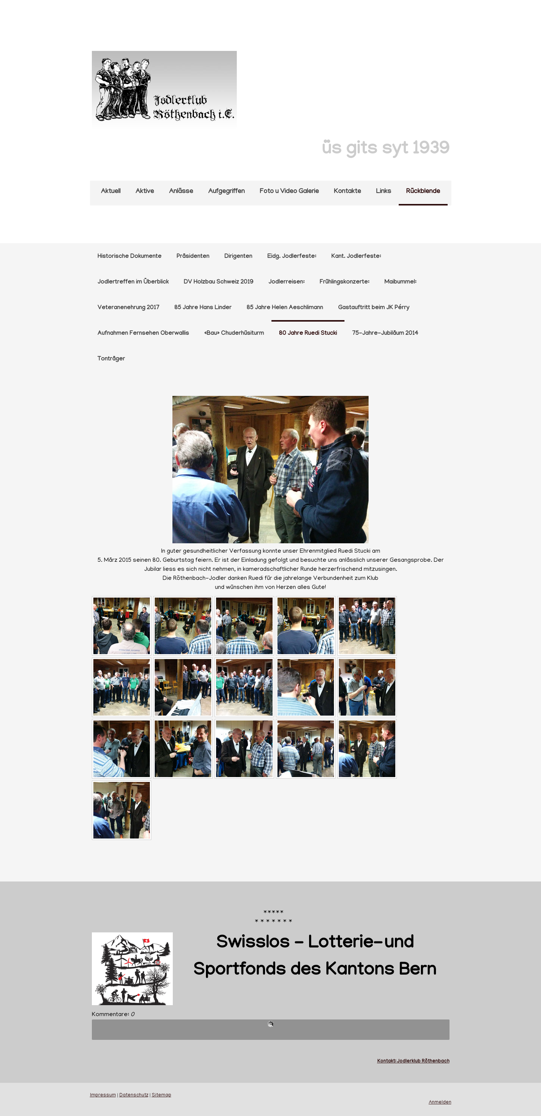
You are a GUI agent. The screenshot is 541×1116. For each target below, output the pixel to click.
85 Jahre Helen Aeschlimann (285, 308)
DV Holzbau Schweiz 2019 (218, 282)
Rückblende (423, 192)
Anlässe (181, 192)
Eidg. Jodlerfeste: (291, 256)
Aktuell (110, 192)
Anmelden (440, 1102)
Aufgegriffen (226, 192)
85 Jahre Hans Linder (203, 308)
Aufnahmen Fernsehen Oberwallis (143, 333)
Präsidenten (193, 256)
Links (383, 192)
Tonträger (111, 359)
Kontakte (347, 192)
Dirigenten (238, 256)
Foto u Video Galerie (289, 192)
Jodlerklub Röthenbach (423, 1061)
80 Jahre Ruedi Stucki (308, 333)
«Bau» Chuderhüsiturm (234, 333)
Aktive (145, 192)
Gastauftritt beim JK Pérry (373, 308)
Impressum (103, 1095)
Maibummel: (400, 282)
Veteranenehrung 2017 (128, 308)
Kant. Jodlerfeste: (356, 256)
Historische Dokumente (130, 256)
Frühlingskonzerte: (344, 282)
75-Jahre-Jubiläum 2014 (385, 333)
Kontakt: (387, 1061)
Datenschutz (133, 1095)
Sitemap (161, 1095)
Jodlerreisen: (286, 282)
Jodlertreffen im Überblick (133, 282)
